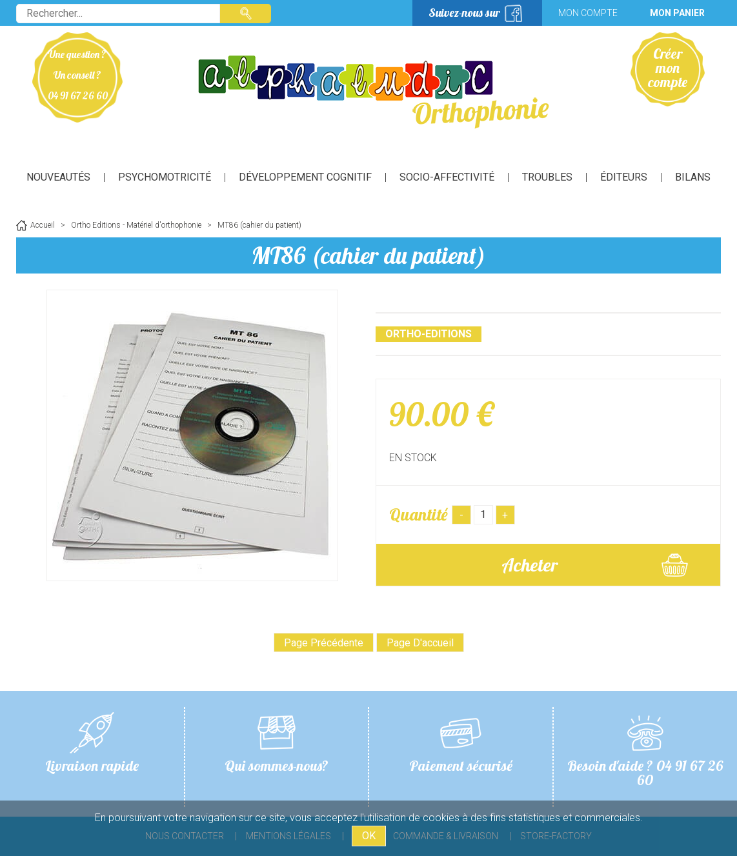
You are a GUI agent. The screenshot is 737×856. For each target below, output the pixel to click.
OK (369, 836)
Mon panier (677, 13)
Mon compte (588, 13)
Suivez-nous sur (464, 12)
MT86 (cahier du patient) (369, 255)
